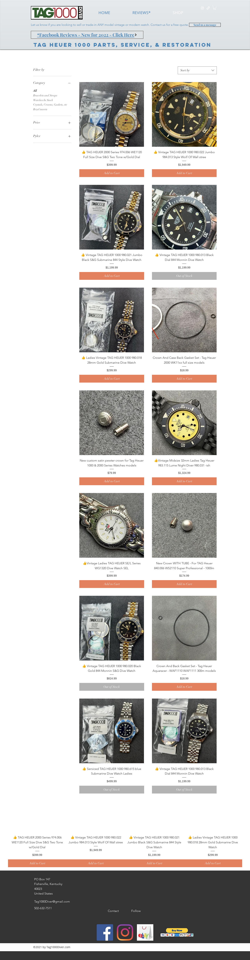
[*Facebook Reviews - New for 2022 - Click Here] (87, 35)
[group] (125, 833)
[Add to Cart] (111, 173)
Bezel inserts (40, 109)
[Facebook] (105, 932)
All (35, 90)
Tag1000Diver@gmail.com (52, 901)
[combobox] (197, 70)
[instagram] (202, 8)
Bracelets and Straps (45, 95)
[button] (214, 8)
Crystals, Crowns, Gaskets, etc (50, 104)
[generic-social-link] (208, 8)
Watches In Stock (43, 100)
